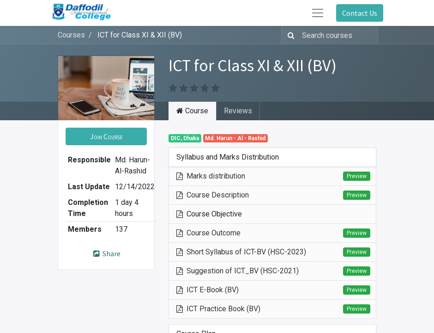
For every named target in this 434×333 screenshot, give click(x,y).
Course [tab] (192, 110)
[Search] (289, 35)
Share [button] (106, 253)
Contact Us (359, 13)
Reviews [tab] (238, 110)
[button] (106, 136)
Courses (71, 35)
